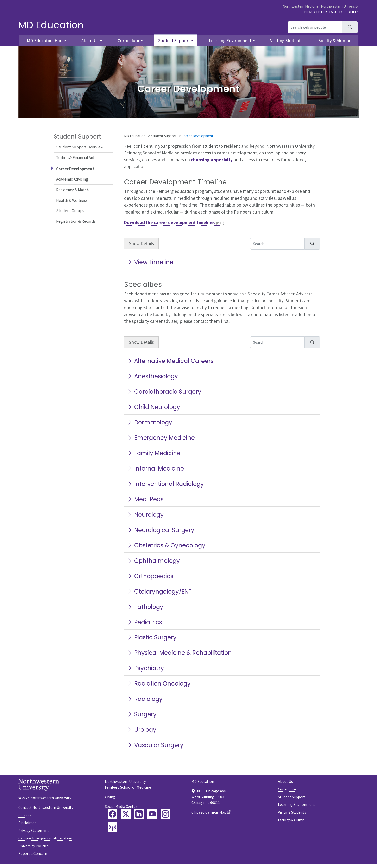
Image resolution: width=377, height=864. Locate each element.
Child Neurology (153, 407)
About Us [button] (90, 40)
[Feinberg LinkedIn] (139, 814)
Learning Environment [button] (230, 40)
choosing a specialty (212, 160)
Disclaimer (27, 822)
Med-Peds (145, 499)
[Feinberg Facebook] (112, 814)
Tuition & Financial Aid (75, 157)
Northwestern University (340, 6)
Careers (24, 815)
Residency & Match (72, 189)
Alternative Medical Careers (170, 361)
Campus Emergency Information (45, 838)
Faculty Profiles (344, 12)
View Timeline (150, 262)
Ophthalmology (153, 561)
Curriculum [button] (128, 40)
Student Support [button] (174, 40)
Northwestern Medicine (301, 6)
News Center (315, 12)
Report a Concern (32, 853)
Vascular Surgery (155, 745)
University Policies (33, 845)
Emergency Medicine (161, 438)
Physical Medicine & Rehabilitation (179, 653)
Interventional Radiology (165, 484)
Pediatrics (144, 622)
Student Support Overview (79, 147)
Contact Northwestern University (45, 807)
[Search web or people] (315, 27)
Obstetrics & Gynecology (166, 545)
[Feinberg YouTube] (152, 814)
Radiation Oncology (159, 683)
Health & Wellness (72, 200)
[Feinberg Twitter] (126, 814)
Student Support (163, 136)
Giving (110, 796)
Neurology (145, 515)
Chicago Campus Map (208, 812)
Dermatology (149, 422)
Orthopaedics (150, 576)
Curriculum (287, 789)
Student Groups (70, 210)
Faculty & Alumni (334, 40)
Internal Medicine (155, 468)
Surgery (142, 714)
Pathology (145, 607)
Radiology (145, 699)
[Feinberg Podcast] (112, 827)
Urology (141, 730)
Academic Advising (72, 179)
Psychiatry (145, 668)
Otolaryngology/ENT (159, 591)
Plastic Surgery (151, 637)
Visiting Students (286, 40)
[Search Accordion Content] (277, 244)
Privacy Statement (33, 830)
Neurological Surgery (160, 530)
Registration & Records (76, 221)
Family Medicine (154, 453)
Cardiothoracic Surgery (164, 392)
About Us (285, 781)
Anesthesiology (152, 376)
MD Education (51, 25)
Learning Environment (296, 804)
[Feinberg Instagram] (165, 814)
